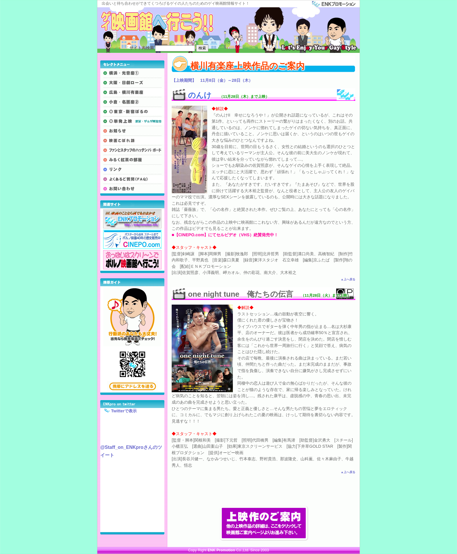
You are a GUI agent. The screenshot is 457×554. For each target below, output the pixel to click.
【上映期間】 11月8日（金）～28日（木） (212, 80)
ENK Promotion (221, 550)
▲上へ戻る (348, 279)
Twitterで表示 (118, 410)
